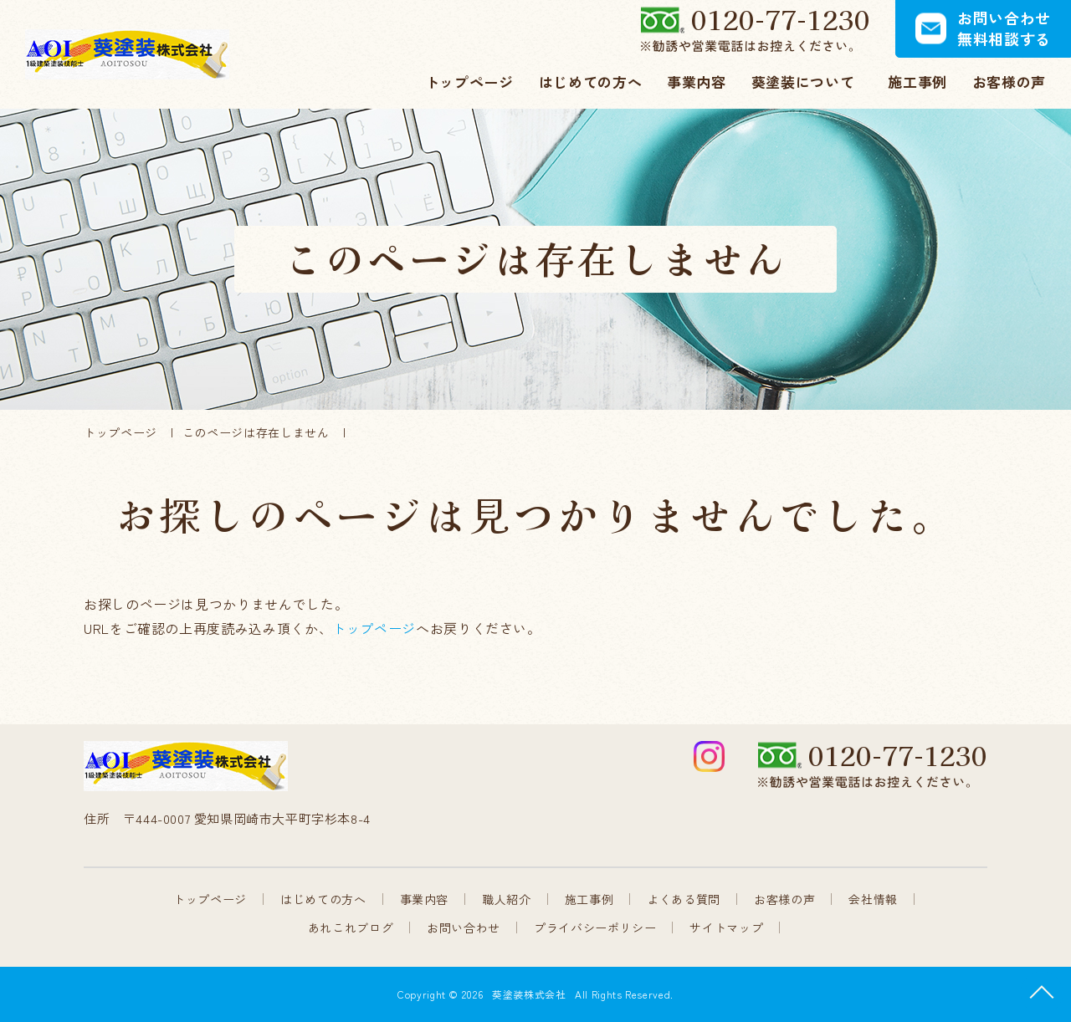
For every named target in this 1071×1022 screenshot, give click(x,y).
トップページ (120, 432)
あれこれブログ (350, 927)
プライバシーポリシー (595, 927)
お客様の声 (784, 899)
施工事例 (589, 899)
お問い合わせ (463, 927)
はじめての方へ (323, 899)
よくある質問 (683, 899)
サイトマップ (726, 927)
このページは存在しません (256, 432)
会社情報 (873, 899)
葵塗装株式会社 (529, 994)
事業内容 (424, 899)
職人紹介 (506, 899)
